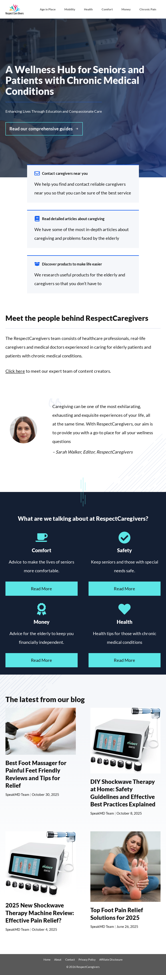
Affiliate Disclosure (111, 959)
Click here (15, 371)
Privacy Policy (87, 959)
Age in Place (48, 9)
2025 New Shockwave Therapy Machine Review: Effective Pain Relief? (39, 913)
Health (88, 9)
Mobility (69, 9)
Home (47, 959)
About (57, 959)
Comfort (107, 9)
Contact (70, 959)
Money (126, 9)
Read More (41, 588)
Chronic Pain (147, 9)
